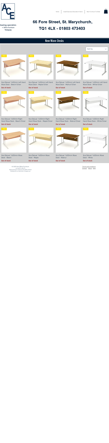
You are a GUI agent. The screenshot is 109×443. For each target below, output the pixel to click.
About (90, 168)
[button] (106, 11)
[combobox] (97, 49)
